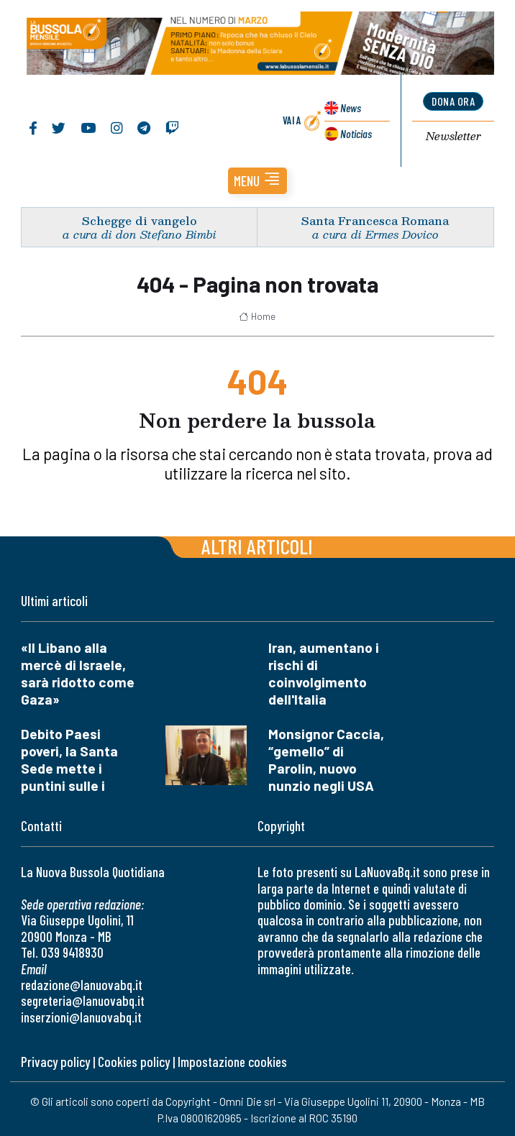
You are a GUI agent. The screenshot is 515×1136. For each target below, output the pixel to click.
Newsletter (453, 137)
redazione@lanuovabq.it (81, 984)
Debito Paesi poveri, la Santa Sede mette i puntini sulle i (69, 759)
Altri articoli (257, 546)
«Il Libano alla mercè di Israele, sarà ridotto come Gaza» (78, 673)
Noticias (356, 133)
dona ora (453, 101)
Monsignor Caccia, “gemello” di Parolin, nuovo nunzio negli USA (326, 759)
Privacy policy (55, 1061)
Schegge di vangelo (139, 220)
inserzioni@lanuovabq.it (81, 1017)
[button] (257, 181)
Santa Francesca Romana (375, 220)
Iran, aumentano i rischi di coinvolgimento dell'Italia (323, 673)
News (350, 107)
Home (257, 316)
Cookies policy (134, 1061)
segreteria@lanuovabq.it (83, 1000)
